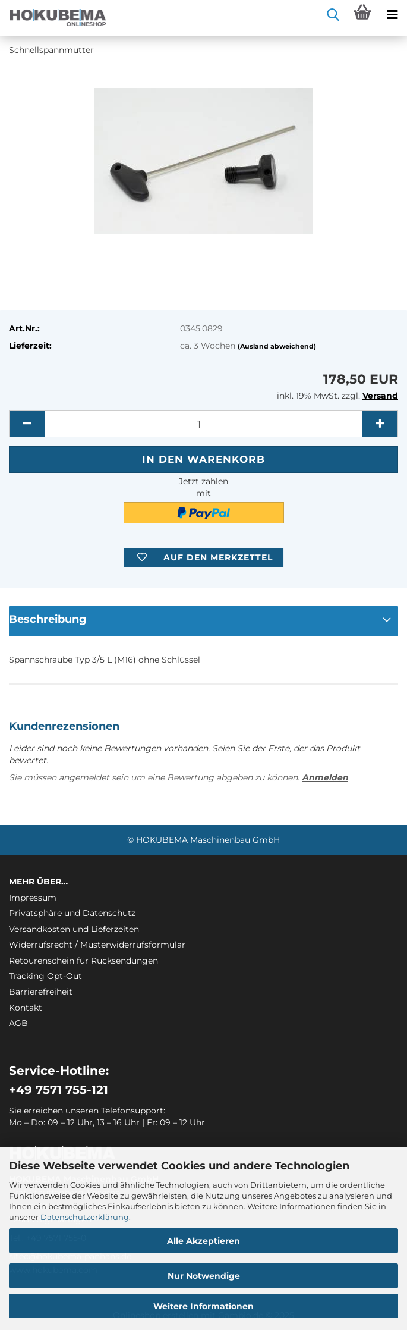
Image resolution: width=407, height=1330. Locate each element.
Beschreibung (48, 619)
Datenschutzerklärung (84, 1217)
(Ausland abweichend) (277, 346)
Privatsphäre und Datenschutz (72, 913)
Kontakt (25, 1007)
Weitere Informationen (203, 1306)
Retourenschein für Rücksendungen (83, 960)
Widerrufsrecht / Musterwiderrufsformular (97, 944)
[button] (27, 423)
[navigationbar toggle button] (392, 15)
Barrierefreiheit (40, 991)
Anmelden (325, 777)
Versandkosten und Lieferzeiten (74, 929)
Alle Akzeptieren (203, 1240)
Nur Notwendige (204, 1276)
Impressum (32, 897)
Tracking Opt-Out (45, 976)
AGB (18, 1023)
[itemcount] (203, 423)
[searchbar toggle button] (333, 15)
